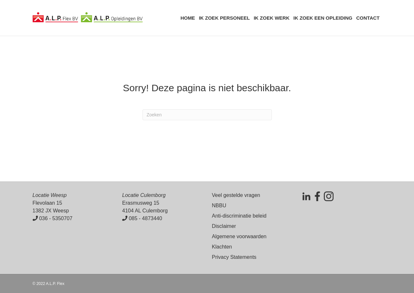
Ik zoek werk (272, 18)
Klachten (222, 246)
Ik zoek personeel (224, 18)
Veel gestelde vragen (236, 195)
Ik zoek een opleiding (323, 18)
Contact (367, 18)
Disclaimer (224, 226)
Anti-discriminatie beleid (239, 216)
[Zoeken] (207, 114)
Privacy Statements (234, 257)
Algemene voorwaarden (239, 236)
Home (187, 18)
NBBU (219, 205)
